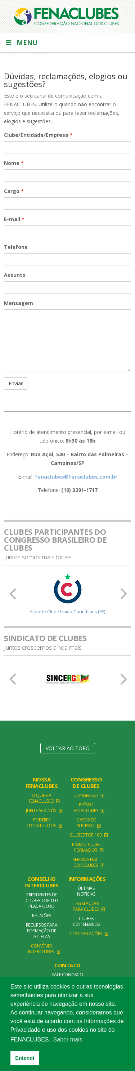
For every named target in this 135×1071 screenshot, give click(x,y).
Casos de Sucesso (86, 823)
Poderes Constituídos (41, 823)
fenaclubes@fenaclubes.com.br (76, 476)
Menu (20, 42)
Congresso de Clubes (86, 782)
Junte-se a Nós (41, 810)
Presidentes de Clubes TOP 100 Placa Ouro (42, 900)
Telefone (16, 246)
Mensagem (18, 303)
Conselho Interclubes (41, 882)
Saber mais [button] (67, 1039)
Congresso (85, 795)
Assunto (15, 275)
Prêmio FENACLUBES (85, 808)
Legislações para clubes (86, 906)
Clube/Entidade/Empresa (38, 134)
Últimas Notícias (86, 891)
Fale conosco (67, 975)
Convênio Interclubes (41, 949)
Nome (14, 163)
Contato (67, 965)
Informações (87, 878)
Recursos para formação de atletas (41, 931)
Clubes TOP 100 (86, 835)
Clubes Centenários (86, 921)
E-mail (14, 219)
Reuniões (41, 916)
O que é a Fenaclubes (41, 798)
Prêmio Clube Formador (86, 847)
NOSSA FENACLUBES (42, 782)
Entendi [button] (24, 1058)
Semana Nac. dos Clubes (86, 862)
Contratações (85, 934)
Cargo (14, 191)
